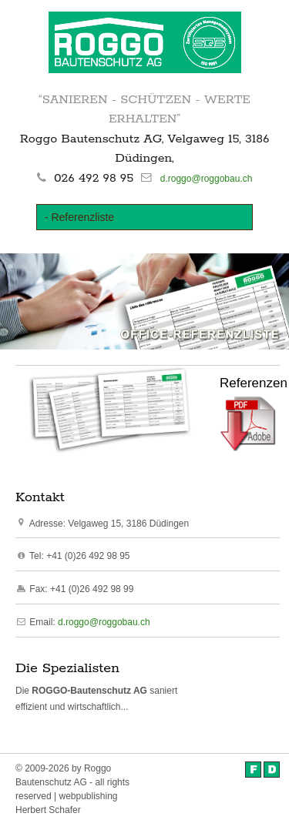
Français (253, 769)
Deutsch (272, 769)
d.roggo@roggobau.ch (206, 178)
